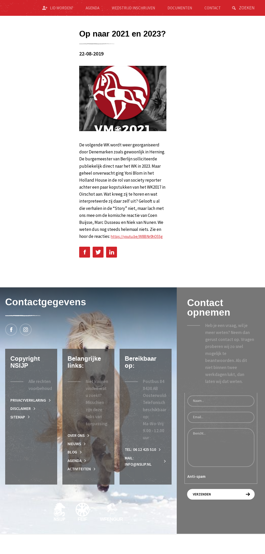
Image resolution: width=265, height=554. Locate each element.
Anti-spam (196, 493)
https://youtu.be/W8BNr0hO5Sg (109, 252)
